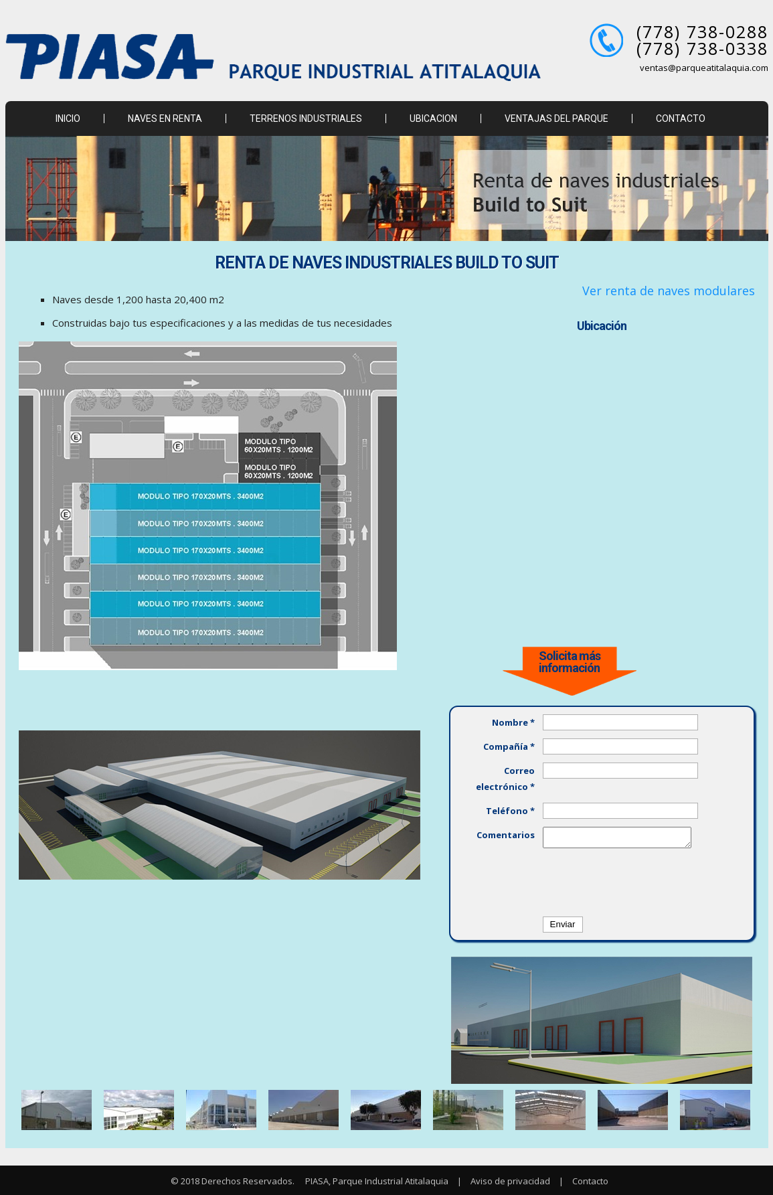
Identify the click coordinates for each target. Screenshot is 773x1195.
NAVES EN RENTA (165, 118)
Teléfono (510, 811)
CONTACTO (680, 118)
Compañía (509, 746)
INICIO (68, 118)
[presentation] (644, 882)
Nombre (513, 722)
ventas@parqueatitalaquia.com (704, 68)
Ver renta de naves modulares (668, 291)
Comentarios (506, 835)
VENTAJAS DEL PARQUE (556, 118)
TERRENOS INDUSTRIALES (306, 118)
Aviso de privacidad (510, 1181)
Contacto (590, 1181)
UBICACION (433, 118)
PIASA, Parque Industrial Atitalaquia (375, 1181)
